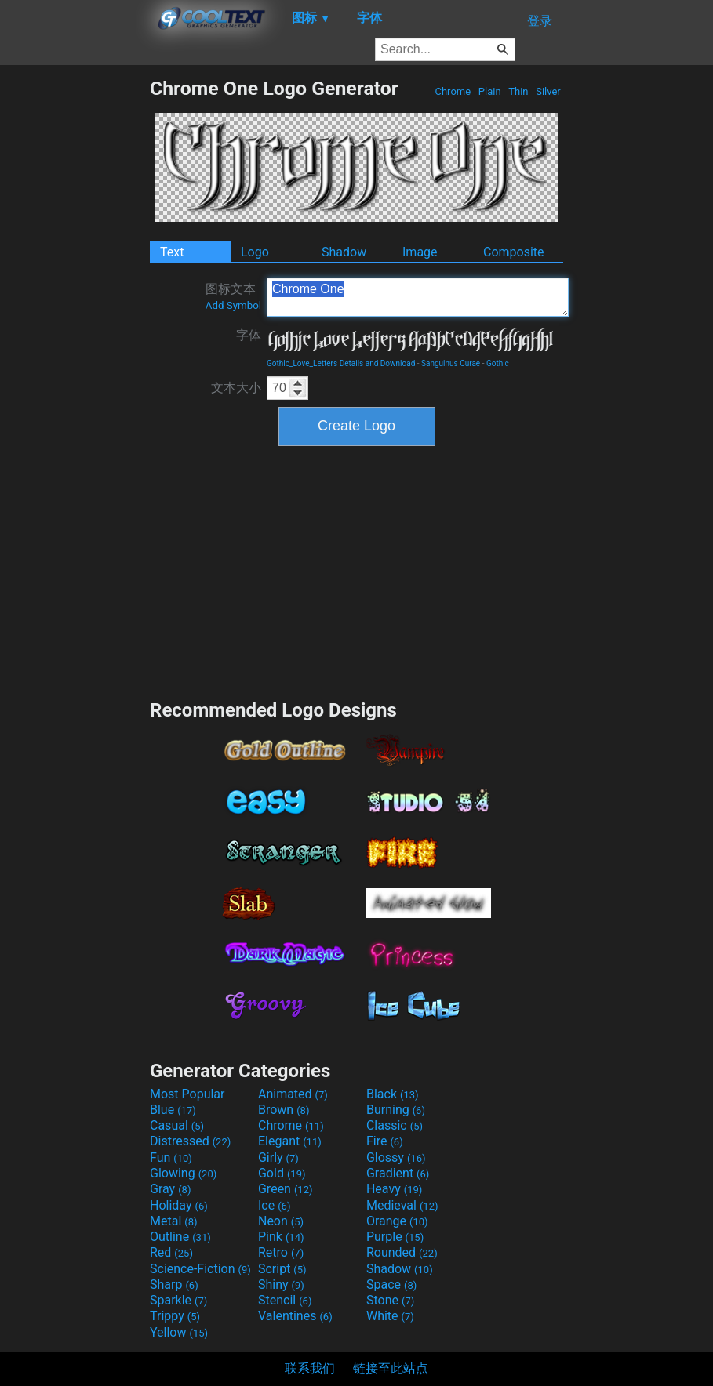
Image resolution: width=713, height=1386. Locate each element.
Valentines (295, 1315)
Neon (281, 1221)
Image (420, 252)
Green (285, 1188)
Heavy (394, 1188)
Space (391, 1284)
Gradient (397, 1173)
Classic (394, 1125)
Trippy (175, 1315)
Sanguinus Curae (450, 363)
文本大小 (236, 387)
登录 (539, 20)
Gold (282, 1173)
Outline (180, 1236)
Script (282, 1268)
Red (171, 1252)
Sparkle (178, 1300)
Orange (397, 1221)
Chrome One (418, 297)
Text (172, 252)
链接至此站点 (390, 1368)
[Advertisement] (74, 312)
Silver (548, 91)
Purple (395, 1236)
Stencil (284, 1300)
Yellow (179, 1332)
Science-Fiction (200, 1268)
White (390, 1315)
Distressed (190, 1141)
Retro (281, 1252)
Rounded (402, 1252)
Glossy (396, 1157)
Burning (395, 1109)
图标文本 (233, 296)
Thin (518, 91)
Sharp (174, 1284)
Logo (255, 252)
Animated (293, 1094)
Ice (274, 1205)
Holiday (179, 1205)
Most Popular (187, 1094)
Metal (174, 1221)
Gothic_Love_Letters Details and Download (341, 363)
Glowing (183, 1173)
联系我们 (310, 1368)
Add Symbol (233, 305)
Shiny (281, 1284)
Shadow (344, 252)
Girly (278, 1157)
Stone (390, 1300)
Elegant (290, 1141)
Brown (283, 1109)
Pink (281, 1236)
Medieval (402, 1205)
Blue (173, 1109)
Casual (177, 1125)
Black (392, 1094)
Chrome (452, 91)
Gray (170, 1188)
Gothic (497, 363)
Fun (171, 1157)
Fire (384, 1141)
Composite (513, 252)
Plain (490, 91)
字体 (248, 335)
